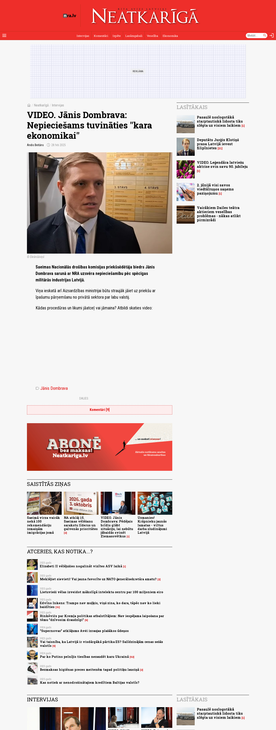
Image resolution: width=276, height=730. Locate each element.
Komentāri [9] (100, 410)
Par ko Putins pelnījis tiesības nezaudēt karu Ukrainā (84, 657)
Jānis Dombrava (52, 388)
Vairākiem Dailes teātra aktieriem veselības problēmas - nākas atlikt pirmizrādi (219, 213)
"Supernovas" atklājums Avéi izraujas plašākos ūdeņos (84, 631)
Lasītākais (192, 107)
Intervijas (83, 35)
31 (57, 607)
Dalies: (84, 398)
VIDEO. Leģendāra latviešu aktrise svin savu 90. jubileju (222, 164)
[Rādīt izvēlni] (4, 35)
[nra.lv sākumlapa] (69, 16)
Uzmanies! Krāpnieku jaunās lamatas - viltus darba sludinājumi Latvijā (152, 525)
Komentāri (101, 35)
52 (131, 656)
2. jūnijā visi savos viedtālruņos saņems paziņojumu (215, 189)
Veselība (152, 35)
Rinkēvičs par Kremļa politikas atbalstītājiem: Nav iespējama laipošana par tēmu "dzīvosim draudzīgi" (102, 618)
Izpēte (117, 35)
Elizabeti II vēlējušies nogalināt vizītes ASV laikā (81, 566)
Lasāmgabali (133, 35)
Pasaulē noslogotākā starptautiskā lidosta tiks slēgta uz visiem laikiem (220, 121)
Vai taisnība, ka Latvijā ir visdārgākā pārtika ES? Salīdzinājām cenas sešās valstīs (101, 643)
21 (220, 148)
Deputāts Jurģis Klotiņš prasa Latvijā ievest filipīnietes (218, 143)
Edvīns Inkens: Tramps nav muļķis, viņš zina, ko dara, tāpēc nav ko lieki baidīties (100, 605)
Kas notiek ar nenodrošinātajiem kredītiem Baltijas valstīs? (89, 682)
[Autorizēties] (271, 35)
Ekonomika (170, 35)
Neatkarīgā (41, 105)
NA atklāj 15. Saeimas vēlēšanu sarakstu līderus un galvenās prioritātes (81, 523)
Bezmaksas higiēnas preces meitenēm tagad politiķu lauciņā (89, 670)
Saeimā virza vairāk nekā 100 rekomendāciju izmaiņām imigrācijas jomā (43, 525)
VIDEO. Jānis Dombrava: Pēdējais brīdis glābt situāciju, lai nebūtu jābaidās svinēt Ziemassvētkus (117, 527)
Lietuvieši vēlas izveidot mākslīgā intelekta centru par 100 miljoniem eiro (101, 592)
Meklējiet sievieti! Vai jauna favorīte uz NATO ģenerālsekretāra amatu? (98, 579)
